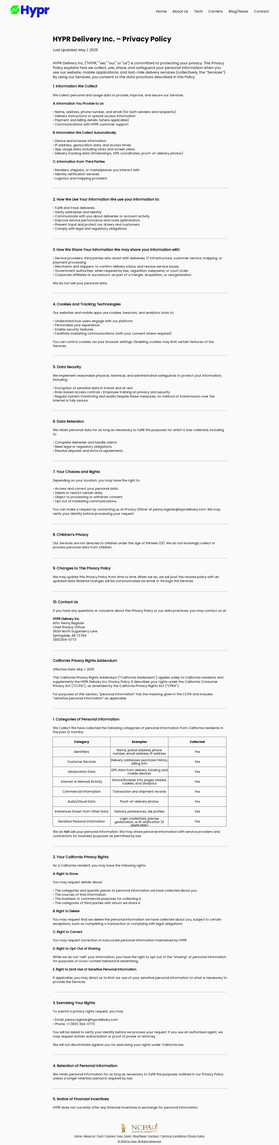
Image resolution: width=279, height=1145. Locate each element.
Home (78, 1136)
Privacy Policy (196, 1136)
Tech (100, 1136)
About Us (89, 1136)
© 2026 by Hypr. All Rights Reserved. (139, 1141)
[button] (238, 11)
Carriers (110, 1136)
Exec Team (124, 1136)
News (143, 1136)
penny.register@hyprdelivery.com (179, 509)
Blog (136, 1136)
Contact (153, 1136)
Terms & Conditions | (174, 1136)
